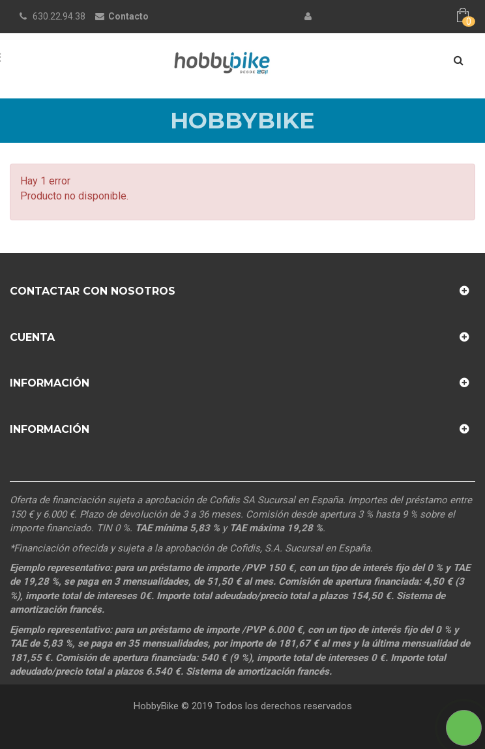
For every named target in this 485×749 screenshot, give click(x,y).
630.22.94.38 (59, 16)
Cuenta (32, 337)
